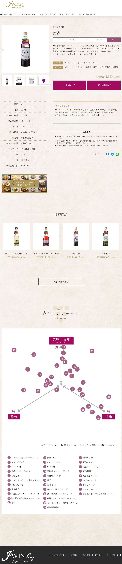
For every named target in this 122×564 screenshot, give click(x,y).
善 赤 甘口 (51, 484)
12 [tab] (81, 265)
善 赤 (49, 480)
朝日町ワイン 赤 (54, 475)
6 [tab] (59, 265)
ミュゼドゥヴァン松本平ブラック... (26, 480)
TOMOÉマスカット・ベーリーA (25, 493)
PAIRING (98, 555)
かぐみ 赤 (51, 466)
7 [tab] (63, 265)
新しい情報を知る (87, 14)
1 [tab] (41, 265)
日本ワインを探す (48, 14)
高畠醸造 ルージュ (91, 475)
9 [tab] (70, 265)
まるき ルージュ (90, 484)
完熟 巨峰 (87, 471)
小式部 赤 (15, 489)
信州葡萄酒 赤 (53, 507)
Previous (4, 49)
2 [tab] (45, 265)
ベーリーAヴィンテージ (57, 489)
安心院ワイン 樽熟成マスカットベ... (98, 493)
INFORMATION (112, 555)
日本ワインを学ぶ (8, 14)
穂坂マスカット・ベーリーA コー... (62, 498)
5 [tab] (56, 265)
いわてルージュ (53, 462)
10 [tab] (73, 265)
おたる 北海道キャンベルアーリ (25, 457)
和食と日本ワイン (67, 14)
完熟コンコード (89, 462)
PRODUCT (86, 555)
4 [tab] (52, 265)
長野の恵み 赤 (17, 484)
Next (46, 49)
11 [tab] (77, 265)
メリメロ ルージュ (91, 489)
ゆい (13, 502)
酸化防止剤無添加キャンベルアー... (26, 498)
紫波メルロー (53, 457)
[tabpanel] (16, 240)
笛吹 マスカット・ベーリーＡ (59, 493)
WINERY (74, 555)
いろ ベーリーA (89, 480)
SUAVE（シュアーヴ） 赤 (58, 471)
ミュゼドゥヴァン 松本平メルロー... (62, 502)
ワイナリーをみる (28, 14)
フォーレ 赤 (16, 466)
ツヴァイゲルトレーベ (20, 462)
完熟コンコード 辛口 (91, 466)
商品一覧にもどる (61, 281)
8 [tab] (66, 265)
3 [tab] (48, 265)
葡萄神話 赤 (88, 457)
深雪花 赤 (15, 475)
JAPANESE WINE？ (59, 555)
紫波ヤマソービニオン (20, 471)
